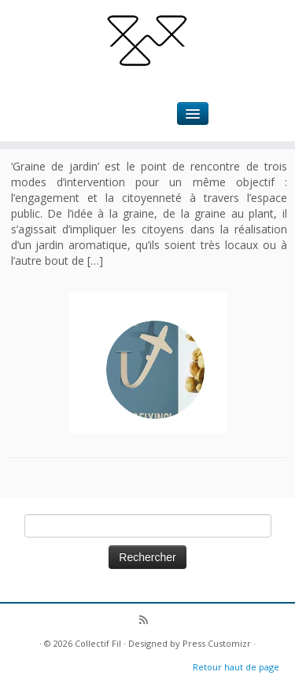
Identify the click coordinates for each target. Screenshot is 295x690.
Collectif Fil (98, 643)
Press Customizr (217, 643)
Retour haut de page (236, 667)
